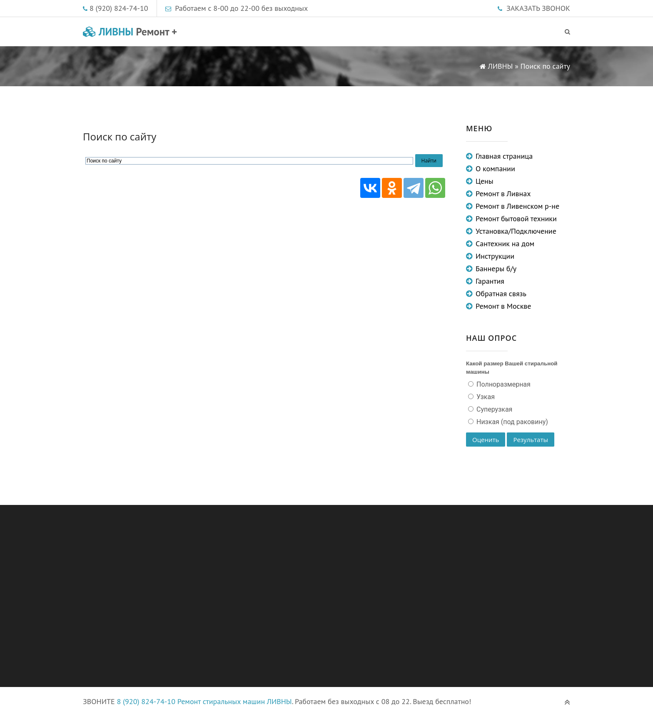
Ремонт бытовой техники (516, 218)
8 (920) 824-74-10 (119, 8)
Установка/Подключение (516, 231)
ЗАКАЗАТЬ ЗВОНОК (538, 8)
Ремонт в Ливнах (503, 193)
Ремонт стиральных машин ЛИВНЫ (234, 701)
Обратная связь (501, 293)
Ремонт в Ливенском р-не (517, 206)
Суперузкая (493, 409)
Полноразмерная (503, 384)
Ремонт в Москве (503, 306)
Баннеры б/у (496, 268)
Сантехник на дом (505, 243)
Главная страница (504, 156)
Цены (484, 181)
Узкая (485, 397)
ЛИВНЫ (130, 31)
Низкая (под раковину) (511, 422)
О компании (495, 168)
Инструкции (495, 256)
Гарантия (490, 281)
